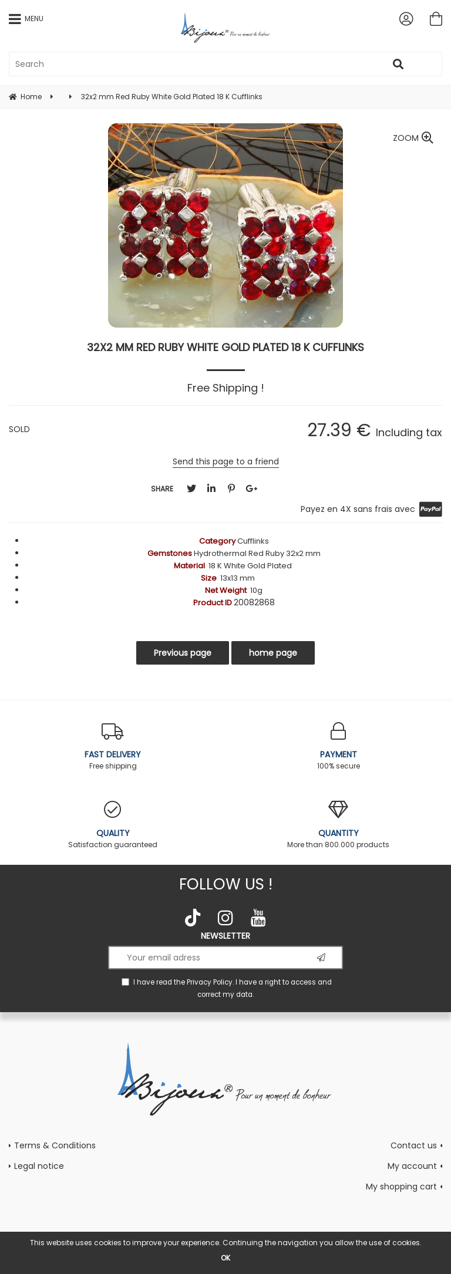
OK (225, 1258)
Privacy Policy (210, 982)
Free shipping (113, 746)
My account (412, 1166)
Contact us (414, 1145)
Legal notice (39, 1166)
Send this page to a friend (226, 461)
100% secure (338, 746)
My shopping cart (401, 1186)
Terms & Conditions (55, 1145)
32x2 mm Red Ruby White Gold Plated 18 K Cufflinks (225, 347)
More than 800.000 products (338, 825)
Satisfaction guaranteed (113, 825)
